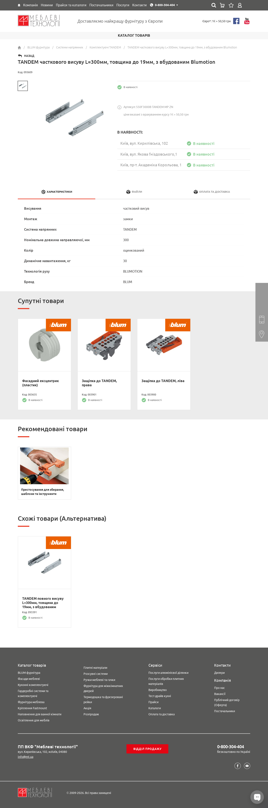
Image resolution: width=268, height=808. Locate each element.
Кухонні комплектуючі (33, 685)
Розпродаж (91, 714)
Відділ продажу (147, 749)
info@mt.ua (25, 757)
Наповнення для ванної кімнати (39, 714)
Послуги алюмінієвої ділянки (168, 672)
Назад (29, 55)
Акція (87, 708)
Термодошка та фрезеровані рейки (103, 699)
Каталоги (154, 708)
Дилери (219, 672)
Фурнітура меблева (31, 702)
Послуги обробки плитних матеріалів (166, 681)
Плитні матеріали (95, 667)
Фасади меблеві (29, 678)
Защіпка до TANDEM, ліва (163, 381)
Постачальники (224, 711)
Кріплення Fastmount (32, 708)
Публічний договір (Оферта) (227, 702)
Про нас (219, 688)
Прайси (153, 702)
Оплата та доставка (161, 714)
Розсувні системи (96, 673)
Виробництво (157, 690)
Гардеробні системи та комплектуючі (33, 693)
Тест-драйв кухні (159, 696)
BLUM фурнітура (29, 672)
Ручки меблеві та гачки (99, 680)
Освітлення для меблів (33, 720)
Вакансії (219, 694)
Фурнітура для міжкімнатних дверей (103, 688)
